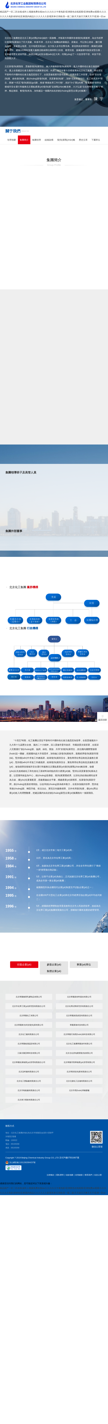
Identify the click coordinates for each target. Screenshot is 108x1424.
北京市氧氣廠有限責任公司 (29, 1090)
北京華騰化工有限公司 (28, 1015)
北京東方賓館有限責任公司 (29, 1099)
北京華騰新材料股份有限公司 (79, 996)
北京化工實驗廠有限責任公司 (29, 1080)
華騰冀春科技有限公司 (79, 1024)
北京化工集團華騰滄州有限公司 (79, 1043)
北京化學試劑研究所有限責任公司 (79, 1006)
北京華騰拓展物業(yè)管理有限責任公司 (28, 1062)
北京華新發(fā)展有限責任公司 (79, 1071)
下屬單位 (95, 140)
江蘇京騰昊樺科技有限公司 (29, 1052)
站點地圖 (69, 1174)
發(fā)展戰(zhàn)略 (66, 140)
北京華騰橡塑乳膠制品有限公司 (29, 996)
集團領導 (36, 140)
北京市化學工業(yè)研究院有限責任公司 (28, 1006)
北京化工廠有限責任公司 (29, 1034)
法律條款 (50, 1174)
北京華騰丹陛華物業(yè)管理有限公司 (79, 1062)
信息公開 (98, 1174)
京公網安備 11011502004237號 (20, 1162)
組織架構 (49, 140)
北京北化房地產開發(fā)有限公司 (79, 1052)
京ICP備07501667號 (69, 1157)
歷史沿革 (83, 140)
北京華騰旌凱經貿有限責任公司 (79, 1015)
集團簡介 (24, 140)
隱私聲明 (60, 1174)
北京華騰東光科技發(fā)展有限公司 (28, 1024)
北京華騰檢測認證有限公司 (29, 1043)
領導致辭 (11, 140)
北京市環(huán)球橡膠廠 (79, 1090)
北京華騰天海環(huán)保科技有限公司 (79, 1034)
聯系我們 (88, 1174)
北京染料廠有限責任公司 (29, 1071)
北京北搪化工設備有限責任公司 (79, 1080)
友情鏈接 (79, 1174)
